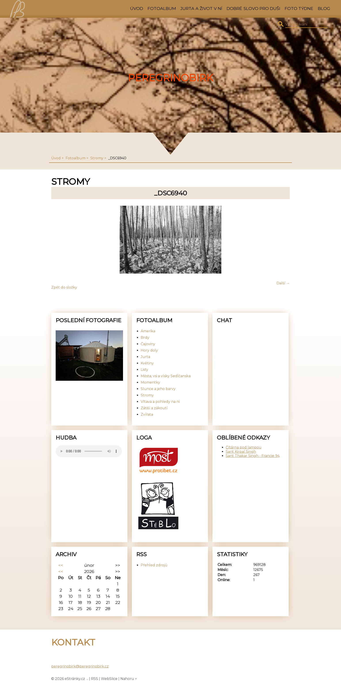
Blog (324, 8)
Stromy (96, 158)
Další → (283, 283)
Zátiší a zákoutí (154, 408)
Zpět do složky (64, 287)
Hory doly (149, 350)
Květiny (147, 363)
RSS (94, 679)
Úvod (136, 8)
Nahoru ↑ (128, 679)
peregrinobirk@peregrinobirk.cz (80, 666)
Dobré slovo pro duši (253, 8)
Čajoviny (148, 344)
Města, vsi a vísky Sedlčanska (166, 376)
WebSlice (109, 679)
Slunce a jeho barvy (158, 389)
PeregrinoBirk (170, 78)
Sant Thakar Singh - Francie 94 (253, 456)
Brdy (145, 337)
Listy (144, 369)
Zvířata (147, 414)
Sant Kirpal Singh (241, 451)
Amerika (148, 331)
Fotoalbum (162, 8)
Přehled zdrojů (154, 565)
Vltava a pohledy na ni (160, 402)
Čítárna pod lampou (243, 447)
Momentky (150, 382)
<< (60, 565)
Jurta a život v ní (201, 8)
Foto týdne (299, 8)
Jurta (145, 357)
